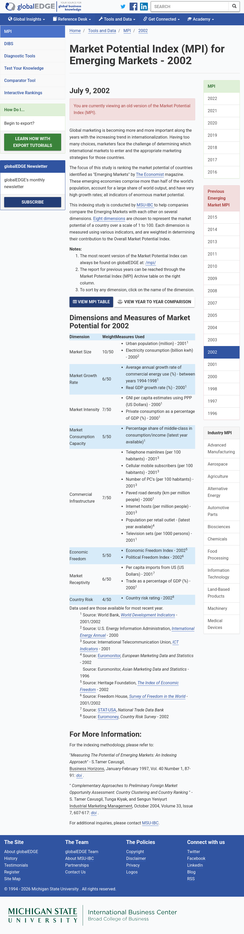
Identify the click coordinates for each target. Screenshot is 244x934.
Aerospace (218, 464)
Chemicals (217, 539)
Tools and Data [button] (117, 19)
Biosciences (219, 526)
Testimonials (16, 865)
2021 (212, 110)
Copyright (135, 851)
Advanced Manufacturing (221, 448)
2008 (212, 290)
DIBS (8, 43)
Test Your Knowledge (24, 68)
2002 (212, 352)
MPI (8, 31)
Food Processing (218, 555)
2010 (212, 266)
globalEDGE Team (81, 851)
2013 (212, 241)
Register (12, 872)
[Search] (190, 6)
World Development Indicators (148, 614)
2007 (212, 303)
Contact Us (75, 872)
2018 (212, 147)
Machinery (217, 608)
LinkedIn (195, 865)
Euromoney (108, 716)
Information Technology (218, 574)
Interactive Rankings (23, 92)
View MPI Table (91, 301)
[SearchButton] (234, 6)
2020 (212, 123)
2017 (212, 159)
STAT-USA (107, 709)
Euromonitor (109, 655)
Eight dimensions (109, 218)
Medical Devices (215, 624)
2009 (212, 278)
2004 (212, 327)
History (11, 858)
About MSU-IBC (79, 858)
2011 (212, 254)
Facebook (196, 858)
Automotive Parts (218, 511)
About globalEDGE (21, 851)
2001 (212, 364)
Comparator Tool (19, 80)
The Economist (150, 174)
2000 (212, 376)
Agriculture (218, 476)
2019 (212, 135)
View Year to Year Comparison (154, 301)
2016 (212, 172)
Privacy (133, 865)
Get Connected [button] (161, 19)
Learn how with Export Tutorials (32, 142)
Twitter (193, 851)
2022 (212, 98)
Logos (132, 872)
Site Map (12, 878)
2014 (212, 229)
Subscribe (32, 202)
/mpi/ (151, 262)
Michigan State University (56, 889)
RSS (191, 878)
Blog (191, 872)
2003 (212, 339)
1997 (212, 401)
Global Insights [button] (26, 19)
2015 (212, 217)
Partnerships (77, 865)
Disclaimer (136, 858)
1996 (212, 413)
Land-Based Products (219, 593)
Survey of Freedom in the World (157, 696)
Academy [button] (201, 19)
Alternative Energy (218, 492)
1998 (212, 388)
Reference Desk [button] (72, 19)
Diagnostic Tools (19, 55)
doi (79, 775)
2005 (212, 315)
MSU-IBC (145, 205)
